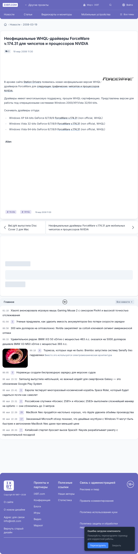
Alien (8, 141)
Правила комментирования (97, 500)
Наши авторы (66, 493)
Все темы (127, 14)
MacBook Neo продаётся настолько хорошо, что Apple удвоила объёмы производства (80, 412)
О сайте (8, 502)
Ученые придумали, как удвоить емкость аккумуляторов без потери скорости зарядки (70, 321)
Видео (37, 519)
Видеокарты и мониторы (56, 14)
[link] (13, 321)
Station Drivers (32, 81)
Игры (37, 512)
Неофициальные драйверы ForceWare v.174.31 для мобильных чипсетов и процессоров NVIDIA (92, 227)
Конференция (42, 500)
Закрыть (116, 545)
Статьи (28, 14)
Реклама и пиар (89, 489)
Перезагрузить (98, 545)
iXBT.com (39, 493)
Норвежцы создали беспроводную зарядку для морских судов (56, 372)
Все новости (125, 301)
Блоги (37, 506)
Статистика (65, 500)
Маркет (38, 525)
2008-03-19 (30, 24)
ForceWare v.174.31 (66, 117)
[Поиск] (110, 4)
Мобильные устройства (95, 14)
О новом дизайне (14, 509)
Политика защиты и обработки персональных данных (99, 525)
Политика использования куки (98, 512)
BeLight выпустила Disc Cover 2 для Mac (20, 227)
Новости (9, 14)
